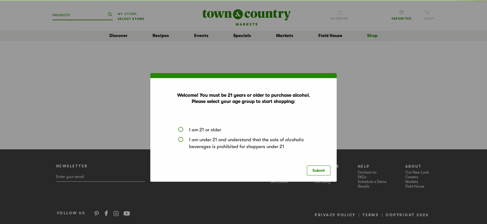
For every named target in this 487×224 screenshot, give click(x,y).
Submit (318, 170)
